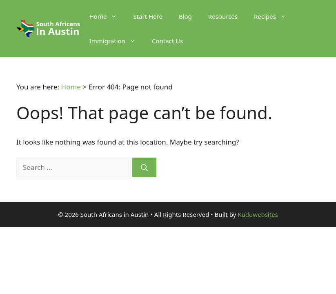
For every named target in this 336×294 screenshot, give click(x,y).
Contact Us (167, 41)
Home (107, 16)
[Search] (144, 167)
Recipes (274, 16)
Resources (223, 16)
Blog (185, 16)
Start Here (147, 16)
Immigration (116, 41)
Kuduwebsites (258, 214)
